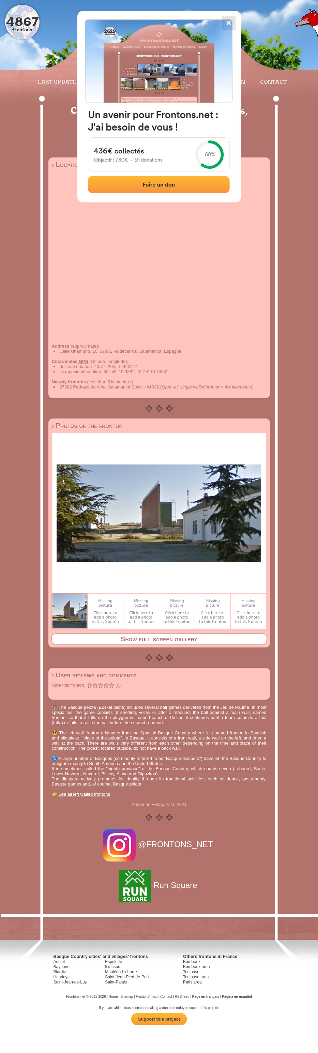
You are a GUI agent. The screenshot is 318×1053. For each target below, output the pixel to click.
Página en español (237, 996)
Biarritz (60, 972)
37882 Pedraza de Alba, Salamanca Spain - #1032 (109, 387)
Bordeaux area (196, 966)
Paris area (192, 982)
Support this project (159, 1019)
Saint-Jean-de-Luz (70, 982)
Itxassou (112, 966)
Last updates (59, 81)
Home (113, 996)
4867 (22, 21)
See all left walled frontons (84, 794)
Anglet (59, 961)
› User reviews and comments (94, 675)
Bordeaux (191, 961)
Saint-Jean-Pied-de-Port (127, 977)
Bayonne (62, 966)
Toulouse (191, 972)
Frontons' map (146, 996)
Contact (272, 81)
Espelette (113, 961)
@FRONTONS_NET (159, 844)
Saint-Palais (116, 982)
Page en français (205, 996)
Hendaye (62, 977)
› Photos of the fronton (87, 425)
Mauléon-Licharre (121, 972)
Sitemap (127, 996)
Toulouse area (196, 977)
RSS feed (182, 996)
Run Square (159, 885)
